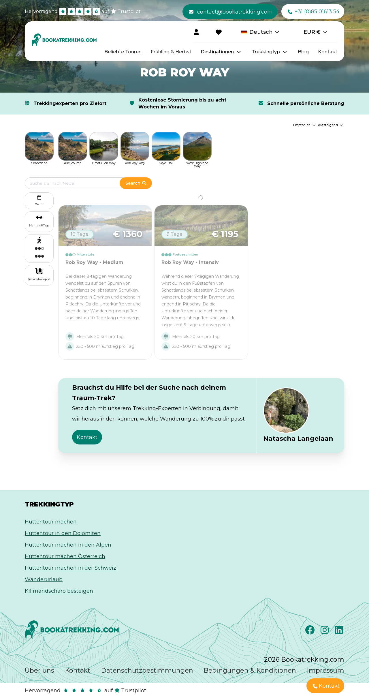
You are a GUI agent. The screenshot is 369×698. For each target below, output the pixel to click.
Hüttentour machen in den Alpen (68, 545)
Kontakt (327, 52)
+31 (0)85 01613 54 (314, 11)
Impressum (325, 670)
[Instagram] (325, 631)
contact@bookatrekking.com (231, 11)
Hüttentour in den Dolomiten (63, 533)
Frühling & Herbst (171, 52)
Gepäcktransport (39, 279)
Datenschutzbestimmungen (147, 670)
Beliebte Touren (123, 52)
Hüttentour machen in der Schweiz (70, 568)
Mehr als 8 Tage (39, 225)
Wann (39, 200)
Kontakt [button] (87, 437)
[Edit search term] (78, 183)
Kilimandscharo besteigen (59, 591)
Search (135, 183)
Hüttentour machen (51, 522)
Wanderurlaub (44, 579)
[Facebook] (310, 631)
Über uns (39, 670)
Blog (303, 52)
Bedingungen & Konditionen (250, 670)
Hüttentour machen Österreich (65, 556)
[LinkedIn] (339, 631)
